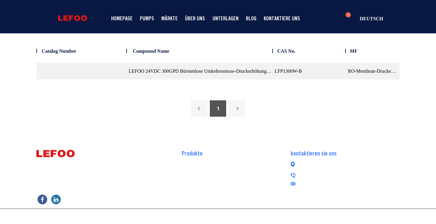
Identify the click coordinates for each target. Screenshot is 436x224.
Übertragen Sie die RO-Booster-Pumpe (218, 179)
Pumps (147, 18)
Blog (251, 18)
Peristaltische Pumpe (202, 198)
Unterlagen (226, 18)
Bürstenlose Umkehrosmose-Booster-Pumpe (224, 188)
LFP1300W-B (288, 71)
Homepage (122, 18)
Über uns (195, 18)
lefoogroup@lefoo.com (333, 183)
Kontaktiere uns (282, 18)
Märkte (169, 18)
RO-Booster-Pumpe (200, 161)
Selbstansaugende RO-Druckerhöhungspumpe (226, 170)
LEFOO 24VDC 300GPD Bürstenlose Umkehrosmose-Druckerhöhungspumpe (200, 71)
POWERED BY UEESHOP (252, 215)
